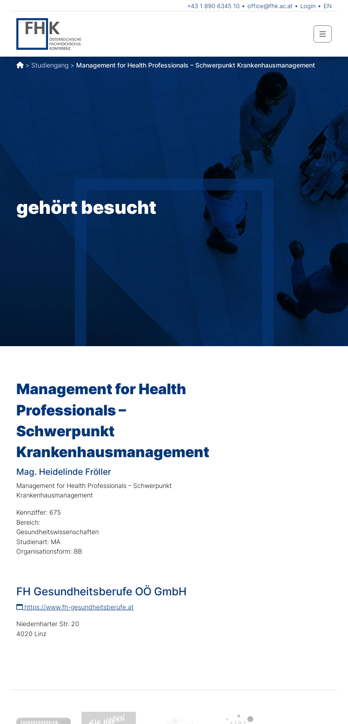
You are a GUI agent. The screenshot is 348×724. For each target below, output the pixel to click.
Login (308, 6)
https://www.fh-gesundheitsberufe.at (75, 607)
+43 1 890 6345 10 (213, 6)
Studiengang (49, 65)
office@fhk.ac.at (270, 6)
